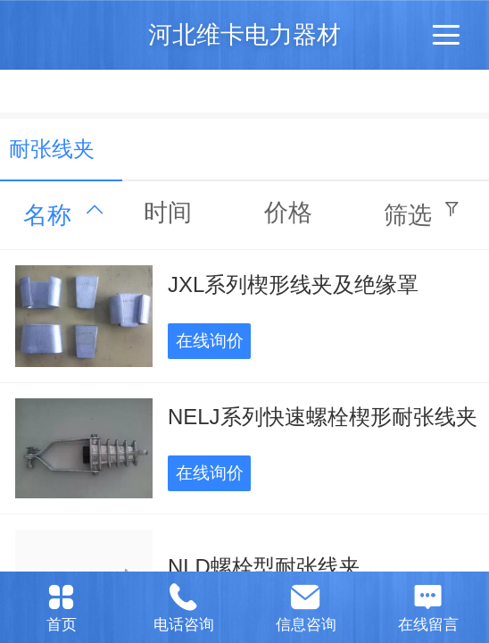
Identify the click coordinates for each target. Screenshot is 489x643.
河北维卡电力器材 (244, 34)
